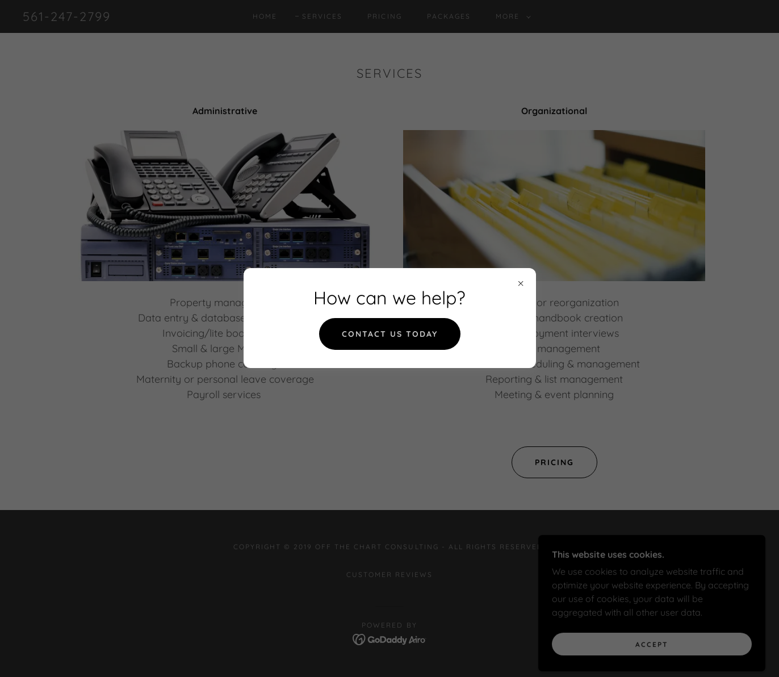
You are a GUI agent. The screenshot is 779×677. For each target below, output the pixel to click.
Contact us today (390, 334)
